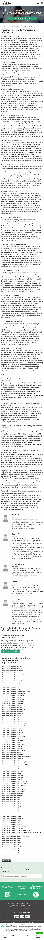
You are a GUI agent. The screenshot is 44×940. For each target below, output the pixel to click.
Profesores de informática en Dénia (12, 746)
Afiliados (30, 911)
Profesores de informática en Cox (11, 738)
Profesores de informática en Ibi (11, 767)
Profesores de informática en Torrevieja (13, 853)
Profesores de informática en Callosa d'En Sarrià (15, 724)
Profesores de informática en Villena (12, 855)
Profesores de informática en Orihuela (12, 801)
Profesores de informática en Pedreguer (13, 804)
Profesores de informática (14, 26)
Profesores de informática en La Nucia (12, 777)
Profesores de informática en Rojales (12, 822)
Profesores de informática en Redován (12, 818)
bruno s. (16, 515)
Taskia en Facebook (26, 922)
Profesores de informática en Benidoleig (13, 701)
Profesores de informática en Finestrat (12, 754)
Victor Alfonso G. (20, 564)
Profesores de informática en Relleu (12, 820)
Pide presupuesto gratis (22, 18)
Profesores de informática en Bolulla (12, 720)
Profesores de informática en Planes (12, 812)
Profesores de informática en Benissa (12, 713)
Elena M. (16, 599)
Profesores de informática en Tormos (12, 851)
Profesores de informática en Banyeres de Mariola (16, 691)
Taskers (3, 26)
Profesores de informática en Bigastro (12, 718)
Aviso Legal (34, 903)
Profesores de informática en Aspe (11, 689)
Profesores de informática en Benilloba (12, 707)
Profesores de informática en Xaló (11, 857)
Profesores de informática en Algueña (12, 683)
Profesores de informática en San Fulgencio (14, 826)
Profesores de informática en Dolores (12, 748)
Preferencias (16, 935)
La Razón (22, 894)
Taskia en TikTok (33, 922)
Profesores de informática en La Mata (12, 775)
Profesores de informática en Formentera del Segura (16, 756)
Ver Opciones (38, 936)
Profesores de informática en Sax (11, 840)
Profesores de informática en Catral (11, 734)
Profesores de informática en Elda (11, 752)
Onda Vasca (36, 894)
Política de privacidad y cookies (21, 905)
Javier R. (16, 534)
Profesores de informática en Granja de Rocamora (16, 763)
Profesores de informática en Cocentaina (13, 736)
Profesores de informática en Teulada (12, 847)
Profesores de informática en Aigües (12, 668)
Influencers (23, 911)
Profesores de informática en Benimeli (12, 711)
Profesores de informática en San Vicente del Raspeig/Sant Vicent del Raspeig (21, 833)
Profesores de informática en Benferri (12, 697)
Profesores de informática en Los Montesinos (14, 781)
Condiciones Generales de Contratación (21, 907)
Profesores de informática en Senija (12, 845)
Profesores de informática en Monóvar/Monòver (15, 785)
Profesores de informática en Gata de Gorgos (14, 761)
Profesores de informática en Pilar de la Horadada (15, 810)
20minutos (8, 894)
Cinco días (8, 887)
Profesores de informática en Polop (12, 814)
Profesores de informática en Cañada (12, 730)
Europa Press (22, 887)
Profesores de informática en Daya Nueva (13, 742)
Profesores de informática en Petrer (12, 808)
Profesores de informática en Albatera (12, 670)
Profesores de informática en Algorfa (12, 681)
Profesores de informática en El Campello (13, 750)
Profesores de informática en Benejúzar (13, 695)
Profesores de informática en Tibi (11, 849)
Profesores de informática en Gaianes (12, 758)
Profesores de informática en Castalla (12, 732)
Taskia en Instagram (22, 922)
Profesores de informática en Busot (12, 722)
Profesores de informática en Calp (11, 728)
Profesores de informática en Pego (11, 806)
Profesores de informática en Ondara (12, 795)
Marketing (5, 937)
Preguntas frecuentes (22, 903)
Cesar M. (16, 582)
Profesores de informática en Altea (11, 687)
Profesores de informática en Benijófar (12, 705)
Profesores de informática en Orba (11, 799)
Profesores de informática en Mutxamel (13, 791)
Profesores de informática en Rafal (11, 816)
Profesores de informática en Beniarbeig (13, 699)
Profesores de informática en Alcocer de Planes (15, 675)
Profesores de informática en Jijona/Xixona (13, 771)
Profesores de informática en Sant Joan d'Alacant (15, 836)
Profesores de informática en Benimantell (13, 709)
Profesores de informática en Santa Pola (13, 838)
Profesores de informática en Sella (11, 842)
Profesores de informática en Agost (12, 666)
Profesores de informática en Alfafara (12, 679)
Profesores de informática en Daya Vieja (13, 744)
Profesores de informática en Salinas (12, 824)
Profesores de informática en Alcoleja (12, 677)
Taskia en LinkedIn (29, 922)
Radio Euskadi (36, 887)
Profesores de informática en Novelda (12, 793)
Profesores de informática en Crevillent (13, 740)
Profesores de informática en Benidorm (13, 703)
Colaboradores (14, 911)
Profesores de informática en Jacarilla (12, 769)
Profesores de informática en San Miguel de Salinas (16, 830)
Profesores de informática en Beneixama (13, 693)
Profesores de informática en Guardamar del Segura (16, 765)
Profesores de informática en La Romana (13, 779)
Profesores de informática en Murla (11, 787)
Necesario (5, 935)
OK (40, 933)
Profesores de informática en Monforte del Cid (15, 783)
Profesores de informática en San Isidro (13, 828)
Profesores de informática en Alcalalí (12, 673)
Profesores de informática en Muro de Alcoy (14, 789)
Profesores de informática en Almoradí (12, 685)
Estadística (26, 935)
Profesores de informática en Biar (11, 715)
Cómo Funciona (10, 903)
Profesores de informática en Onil (11, 797)
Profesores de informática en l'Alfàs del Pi (13, 773)
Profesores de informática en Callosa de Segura (15, 726)
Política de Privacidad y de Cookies (23, 930)
